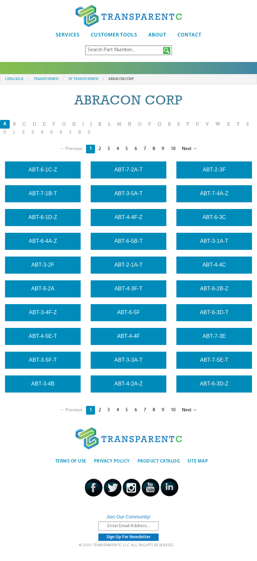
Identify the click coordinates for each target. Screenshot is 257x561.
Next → (189, 148)
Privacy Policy (112, 461)
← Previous (71, 148)
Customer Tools (114, 35)
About (157, 35)
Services (68, 35)
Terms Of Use (70, 461)
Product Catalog (159, 461)
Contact (189, 35)
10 (173, 148)
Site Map (197, 461)
